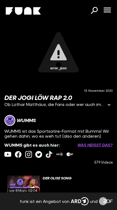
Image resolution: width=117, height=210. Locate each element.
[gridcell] (58, 185)
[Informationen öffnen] (109, 105)
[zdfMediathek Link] (69, 154)
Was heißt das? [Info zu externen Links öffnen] (95, 145)
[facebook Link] (18, 154)
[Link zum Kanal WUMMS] (20, 120)
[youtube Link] (7, 154)
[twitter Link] (38, 154)
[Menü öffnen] (107, 10)
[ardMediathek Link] (59, 154)
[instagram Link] (28, 154)
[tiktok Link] (49, 154)
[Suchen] (94, 11)
